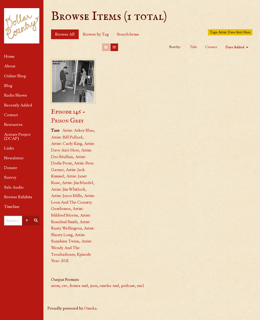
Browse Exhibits (18, 197)
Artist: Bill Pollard (67, 137)
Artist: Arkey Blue (78, 130)
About (9, 66)
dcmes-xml (78, 285)
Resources (13, 124)
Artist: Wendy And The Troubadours (71, 248)
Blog (8, 85)
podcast (128, 285)
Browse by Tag (96, 34)
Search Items (128, 34)
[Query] (13, 220)
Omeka (90, 308)
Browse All (65, 34)
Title (193, 47)
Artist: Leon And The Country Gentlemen (73, 202)
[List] (114, 47)
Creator (211, 47)
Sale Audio (14, 187)
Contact (11, 114)
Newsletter (14, 158)
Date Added (235, 47)
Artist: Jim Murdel (77, 182)
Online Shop (15, 76)
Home (9, 56)
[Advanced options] (27, 220)
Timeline (12, 206)
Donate (10, 167)
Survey (10, 177)
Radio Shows (15, 95)
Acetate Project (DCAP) (17, 136)
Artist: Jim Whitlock (68, 189)
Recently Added (18, 105)
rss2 (140, 285)
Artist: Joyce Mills (66, 195)
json (94, 285)
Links (9, 148)
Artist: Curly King (66, 143)
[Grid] (106, 47)
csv (64, 285)
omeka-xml (109, 285)
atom (55, 285)
